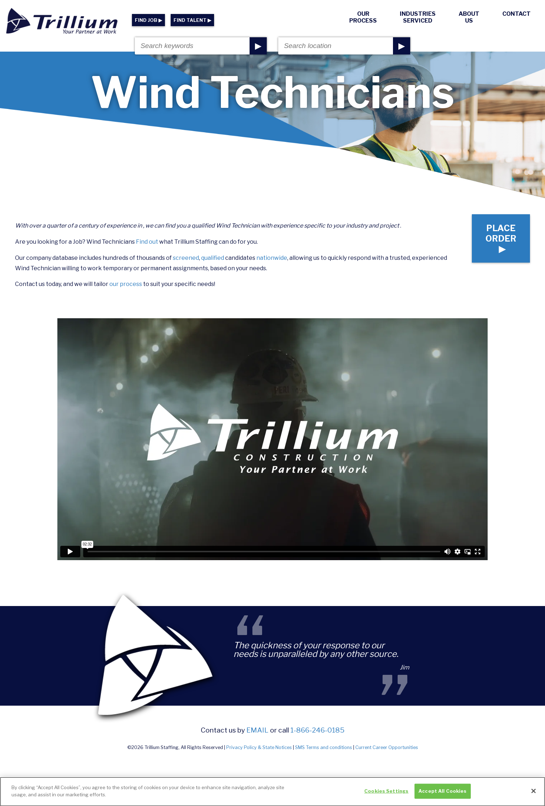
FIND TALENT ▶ (192, 20)
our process (125, 284)
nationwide (271, 257)
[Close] (533, 795)
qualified (212, 257)
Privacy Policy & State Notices (259, 747)
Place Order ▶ (500, 238)
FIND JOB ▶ (148, 20)
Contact (516, 13)
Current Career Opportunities (386, 747)
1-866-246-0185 (317, 730)
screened (186, 257)
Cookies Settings (386, 795)
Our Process (363, 17)
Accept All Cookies (442, 795)
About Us (469, 17)
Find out (147, 241)
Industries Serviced (418, 17)
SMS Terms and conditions (323, 747)
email (257, 730)
